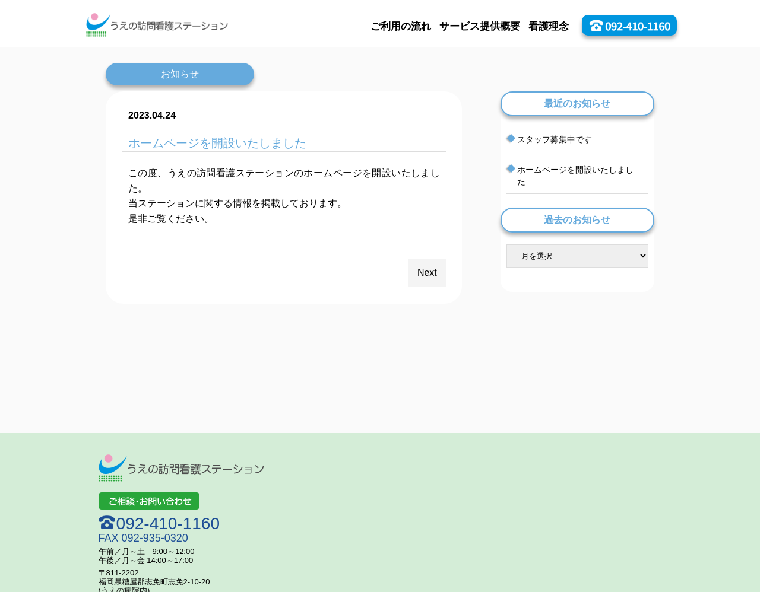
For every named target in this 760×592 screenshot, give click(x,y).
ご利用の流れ (400, 26)
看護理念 (548, 26)
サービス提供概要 (479, 26)
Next (427, 273)
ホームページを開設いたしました (575, 175)
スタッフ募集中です (554, 139)
